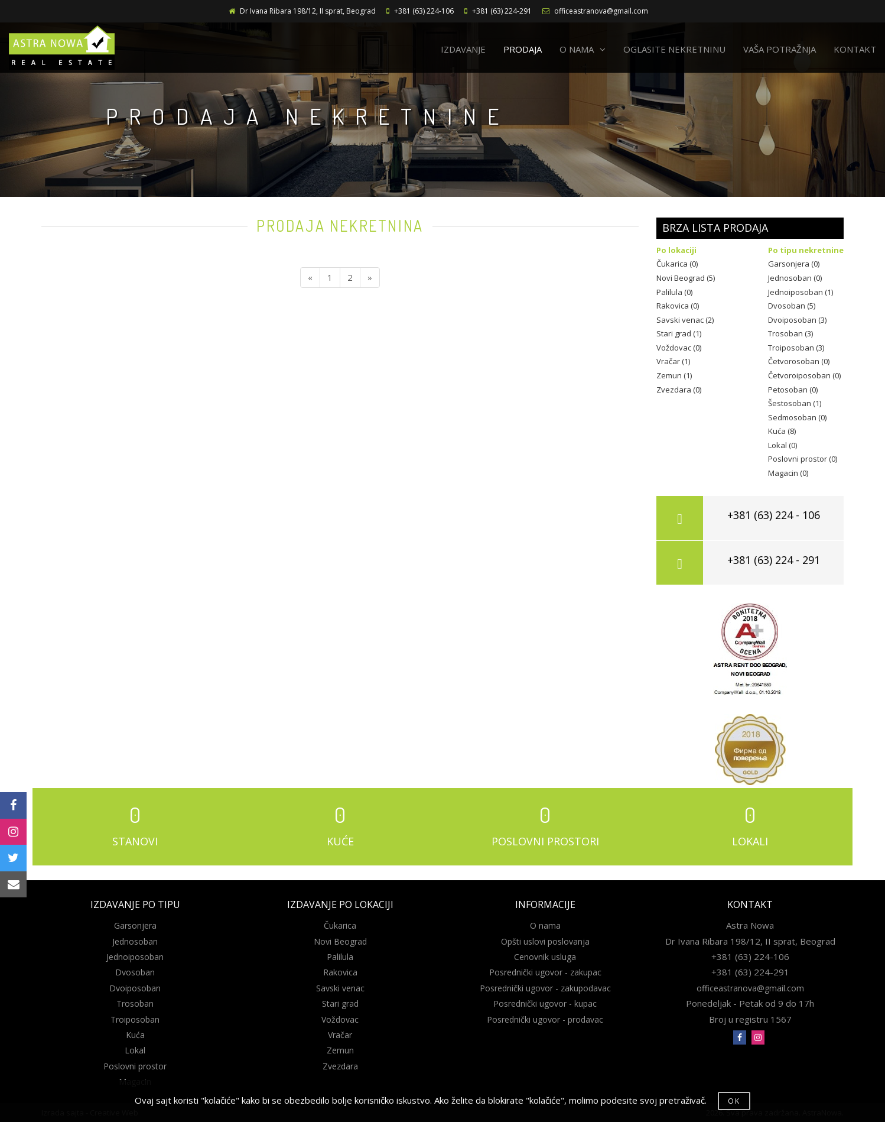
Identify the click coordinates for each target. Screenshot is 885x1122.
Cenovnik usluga (545, 956)
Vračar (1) (673, 361)
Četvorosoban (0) (798, 361)
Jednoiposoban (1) (800, 292)
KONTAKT (855, 49)
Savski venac (340, 988)
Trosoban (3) (790, 333)
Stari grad (340, 1003)
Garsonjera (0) (793, 263)
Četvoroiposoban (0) (804, 375)
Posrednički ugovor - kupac (545, 1003)
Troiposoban (135, 1019)
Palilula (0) (674, 292)
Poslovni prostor (135, 1066)
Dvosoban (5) (791, 305)
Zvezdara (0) (678, 389)
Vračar (340, 1034)
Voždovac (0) (678, 347)
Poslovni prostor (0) (802, 458)
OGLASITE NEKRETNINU (674, 49)
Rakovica (340, 972)
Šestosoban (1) (794, 403)
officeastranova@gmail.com (601, 11)
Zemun (340, 1050)
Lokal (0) (782, 445)
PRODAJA (522, 49)
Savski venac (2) (685, 319)
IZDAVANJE (463, 49)
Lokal (135, 1050)
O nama (545, 925)
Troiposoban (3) (796, 347)
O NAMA (582, 49)
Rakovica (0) (677, 305)
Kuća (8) (782, 431)
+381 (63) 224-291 (502, 11)
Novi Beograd (340, 941)
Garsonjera (135, 925)
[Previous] (310, 277)
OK (734, 1101)
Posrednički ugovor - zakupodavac (545, 988)
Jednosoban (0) (795, 278)
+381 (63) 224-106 (424, 11)
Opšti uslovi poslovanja (545, 941)
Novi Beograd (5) (685, 278)
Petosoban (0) (793, 389)
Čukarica (340, 925)
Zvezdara (340, 1066)
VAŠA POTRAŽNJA (779, 49)
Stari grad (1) (678, 333)
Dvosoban (135, 972)
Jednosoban (135, 941)
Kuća (135, 1034)
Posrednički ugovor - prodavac (545, 1019)
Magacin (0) (788, 473)
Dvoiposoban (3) (797, 319)
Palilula (340, 956)
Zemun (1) (674, 375)
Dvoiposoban (135, 988)
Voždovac (340, 1019)
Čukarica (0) (677, 263)
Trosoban (135, 1003)
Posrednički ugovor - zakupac (545, 972)
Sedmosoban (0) (797, 417)
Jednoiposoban (135, 956)
